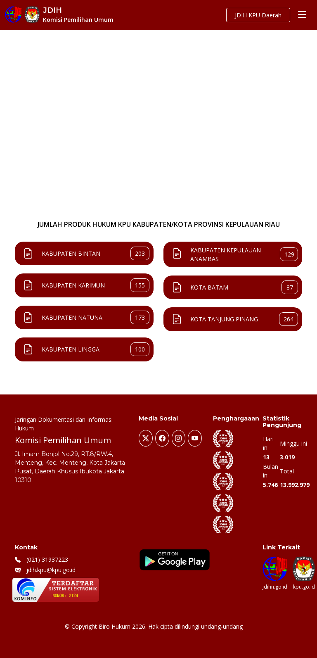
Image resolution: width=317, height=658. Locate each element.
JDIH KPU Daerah (258, 15)
